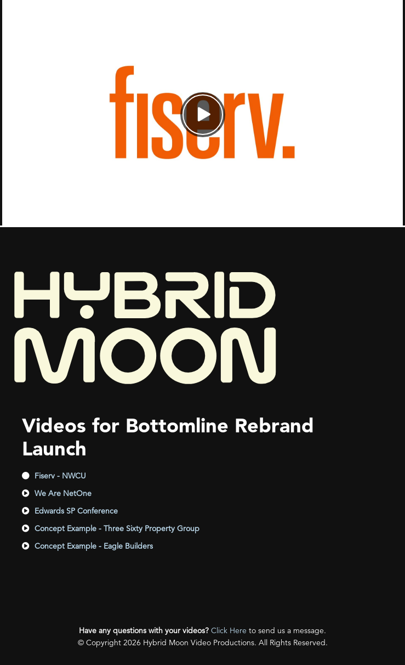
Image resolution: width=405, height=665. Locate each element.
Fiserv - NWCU (60, 476)
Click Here (229, 630)
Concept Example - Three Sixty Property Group (117, 528)
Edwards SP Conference (76, 511)
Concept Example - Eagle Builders (94, 546)
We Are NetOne (63, 493)
